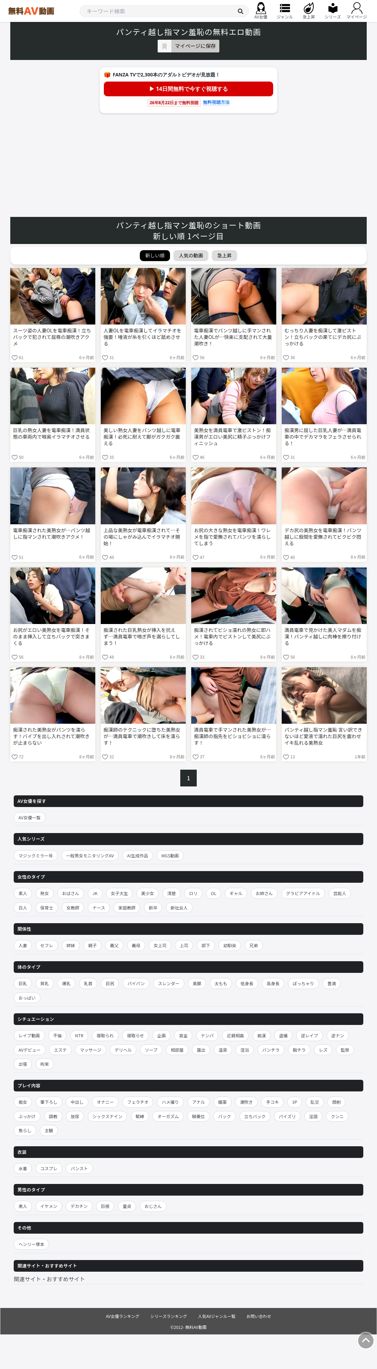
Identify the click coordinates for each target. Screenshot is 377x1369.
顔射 (336, 1102)
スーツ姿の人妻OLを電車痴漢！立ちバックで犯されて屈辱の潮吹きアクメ (52, 337)
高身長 (273, 983)
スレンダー (169, 983)
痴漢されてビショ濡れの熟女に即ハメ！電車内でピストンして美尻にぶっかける (232, 636)
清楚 (171, 893)
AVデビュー (30, 1050)
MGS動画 (170, 855)
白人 (23, 907)
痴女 (23, 1102)
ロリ (193, 893)
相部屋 (177, 1050)
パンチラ (271, 1050)
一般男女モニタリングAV (90, 855)
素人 (23, 893)
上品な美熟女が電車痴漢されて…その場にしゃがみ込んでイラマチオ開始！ (142, 537)
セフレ (46, 945)
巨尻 (110, 983)
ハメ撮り (170, 1102)
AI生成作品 (137, 855)
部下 (206, 945)
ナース (99, 907)
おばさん (70, 893)
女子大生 (119, 893)
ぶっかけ (27, 1116)
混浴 (244, 1050)
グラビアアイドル (303, 893)
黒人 (23, 1206)
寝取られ (105, 1035)
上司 (184, 945)
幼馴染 (229, 945)
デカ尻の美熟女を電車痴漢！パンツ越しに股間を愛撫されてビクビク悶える (323, 537)
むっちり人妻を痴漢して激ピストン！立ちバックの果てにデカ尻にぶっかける (322, 337)
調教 (53, 1116)
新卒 (153, 907)
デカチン (79, 1206)
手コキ (272, 1102)
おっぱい (27, 997)
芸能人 (339, 893)
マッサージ (90, 1050)
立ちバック (255, 1116)
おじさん (153, 1206)
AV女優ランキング (122, 1316)
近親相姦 (235, 1035)
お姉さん (264, 893)
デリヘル (123, 1050)
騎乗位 (198, 1116)
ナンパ (207, 1035)
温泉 (223, 1050)
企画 (161, 1035)
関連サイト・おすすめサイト (49, 1279)
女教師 (73, 907)
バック (224, 1116)
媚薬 (222, 1102)
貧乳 (44, 983)
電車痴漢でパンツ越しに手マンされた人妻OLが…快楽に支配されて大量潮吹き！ (233, 337)
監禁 (345, 1050)
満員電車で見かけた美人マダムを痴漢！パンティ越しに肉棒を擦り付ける (322, 636)
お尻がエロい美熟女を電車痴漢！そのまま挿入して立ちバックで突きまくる (51, 636)
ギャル (236, 893)
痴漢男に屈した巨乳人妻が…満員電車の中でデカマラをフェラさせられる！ (322, 437)
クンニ (337, 1116)
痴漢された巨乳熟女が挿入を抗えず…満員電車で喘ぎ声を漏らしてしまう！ (142, 636)
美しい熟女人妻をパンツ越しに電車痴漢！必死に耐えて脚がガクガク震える (142, 437)
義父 (114, 945)
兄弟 (254, 945)
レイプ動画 (29, 1035)
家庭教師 (126, 907)
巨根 (105, 1206)
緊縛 (140, 1116)
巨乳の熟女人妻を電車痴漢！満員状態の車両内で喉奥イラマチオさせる (51, 433)
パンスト (79, 1168)
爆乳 (66, 983)
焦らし (25, 1130)
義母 (136, 945)
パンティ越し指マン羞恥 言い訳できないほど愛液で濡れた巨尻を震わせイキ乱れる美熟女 (323, 736)
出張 (23, 1064)
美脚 (197, 983)
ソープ (151, 1050)
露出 (201, 1050)
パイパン (136, 983)
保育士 (46, 907)
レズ (323, 1050)
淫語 (313, 1116)
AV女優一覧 (30, 817)
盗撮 (283, 1035)
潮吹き (246, 1102)
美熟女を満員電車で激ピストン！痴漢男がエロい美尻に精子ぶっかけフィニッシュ (232, 437)
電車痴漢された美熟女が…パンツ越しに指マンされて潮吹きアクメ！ (51, 533)
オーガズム (168, 1116)
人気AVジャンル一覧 (216, 1316)
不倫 (57, 1035)
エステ (60, 1050)
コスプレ (49, 1168)
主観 (49, 1130)
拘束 (44, 1064)
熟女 (44, 893)
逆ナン (337, 1035)
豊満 (331, 983)
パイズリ (287, 1116)
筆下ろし (49, 1102)
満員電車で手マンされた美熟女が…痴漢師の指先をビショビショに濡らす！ (232, 736)
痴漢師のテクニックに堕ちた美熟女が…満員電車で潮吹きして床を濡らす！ (142, 736)
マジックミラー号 (36, 855)
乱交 (315, 1102)
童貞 (127, 1206)
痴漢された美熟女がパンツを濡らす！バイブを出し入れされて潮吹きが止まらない (51, 736)
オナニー (105, 1102)
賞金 (183, 1035)
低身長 (247, 983)
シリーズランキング (168, 1316)
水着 (23, 1168)
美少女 (147, 893)
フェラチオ (138, 1102)
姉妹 (70, 945)
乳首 (88, 983)
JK (95, 893)
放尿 (75, 1116)
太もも (221, 983)
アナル (198, 1102)
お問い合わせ (258, 1316)
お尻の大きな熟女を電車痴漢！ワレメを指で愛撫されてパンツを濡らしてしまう (232, 537)
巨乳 (23, 983)
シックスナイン (107, 1116)
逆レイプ (309, 1035)
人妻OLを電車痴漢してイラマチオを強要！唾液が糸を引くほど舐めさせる (143, 337)
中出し (77, 1102)
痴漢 (261, 1035)
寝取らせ (135, 1035)
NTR (79, 1035)
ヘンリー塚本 (31, 1244)
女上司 (160, 945)
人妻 (23, 945)
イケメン (49, 1206)
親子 (92, 945)
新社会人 (179, 907)
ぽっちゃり (303, 983)
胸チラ (299, 1050)
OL (213, 893)
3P (294, 1102)
